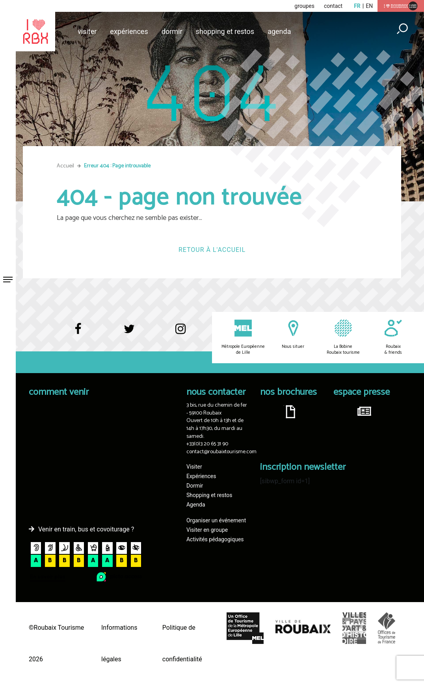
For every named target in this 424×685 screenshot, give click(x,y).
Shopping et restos (225, 31)
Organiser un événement (216, 520)
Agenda (279, 31)
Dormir (172, 31)
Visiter (87, 31)
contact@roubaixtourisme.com (221, 451)
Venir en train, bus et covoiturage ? (86, 529)
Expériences (129, 31)
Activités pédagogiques (215, 539)
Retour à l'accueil (212, 249)
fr (357, 6)
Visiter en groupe (207, 530)
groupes (304, 6)
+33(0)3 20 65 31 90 (207, 444)
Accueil (65, 166)
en (369, 6)
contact (333, 6)
